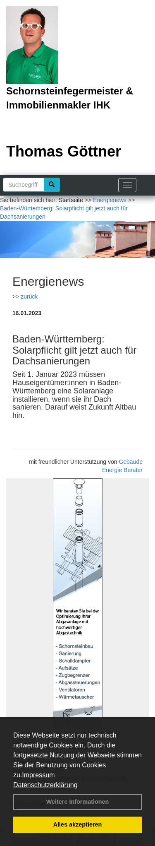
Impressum (38, 775)
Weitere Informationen (77, 801)
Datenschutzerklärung (45, 784)
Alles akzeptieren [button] (77, 824)
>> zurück (25, 296)
